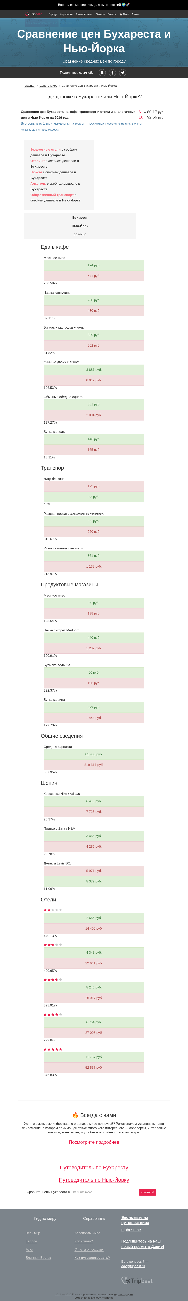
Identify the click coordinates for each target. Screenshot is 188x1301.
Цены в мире (48, 85)
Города (53, 14)
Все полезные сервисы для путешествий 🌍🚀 (94, 5)
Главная (29, 85)
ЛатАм (135, 14)
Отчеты (100, 14)
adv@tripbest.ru (133, 1266)
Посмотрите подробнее (94, 1142)
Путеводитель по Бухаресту (94, 1167)
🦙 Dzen (124, 14)
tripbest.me (131, 1230)
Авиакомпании (84, 14)
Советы (111, 14)
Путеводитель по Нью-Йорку (94, 1180)
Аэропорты (66, 14)
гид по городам (123, 1294)
